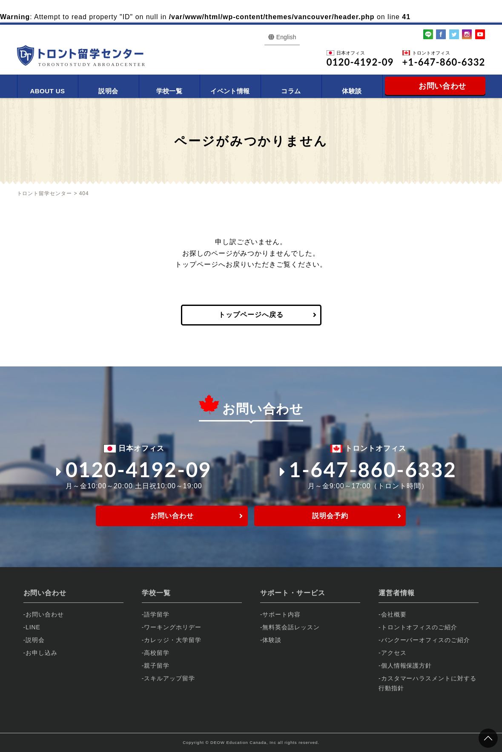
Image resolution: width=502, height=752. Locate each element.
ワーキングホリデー (172, 627)
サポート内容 (281, 614)
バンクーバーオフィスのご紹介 (425, 640)
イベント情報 (230, 91)
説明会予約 (330, 515)
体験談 (351, 91)
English (286, 37)
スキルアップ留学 (169, 678)
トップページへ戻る (251, 314)
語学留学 (156, 614)
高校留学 (156, 652)
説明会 (108, 91)
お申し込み (41, 652)
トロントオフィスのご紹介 (419, 627)
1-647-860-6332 (368, 469)
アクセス (394, 652)
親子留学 (156, 665)
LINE (33, 627)
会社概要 (394, 614)
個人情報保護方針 (406, 665)
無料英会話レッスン (291, 627)
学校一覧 (169, 91)
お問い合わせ (172, 515)
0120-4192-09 (134, 469)
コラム (291, 91)
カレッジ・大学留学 (172, 640)
